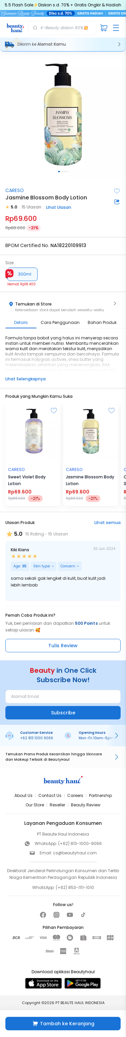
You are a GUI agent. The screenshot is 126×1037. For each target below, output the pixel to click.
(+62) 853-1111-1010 (75, 887)
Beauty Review (85, 805)
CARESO (14, 190)
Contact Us (49, 795)
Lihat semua (107, 522)
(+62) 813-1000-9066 (80, 843)
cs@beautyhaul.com (75, 853)
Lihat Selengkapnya (25, 379)
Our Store (35, 805)
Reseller (57, 805)
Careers (75, 795)
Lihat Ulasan (58, 207)
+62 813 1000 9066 (36, 738)
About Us (23, 795)
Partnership (100, 795)
